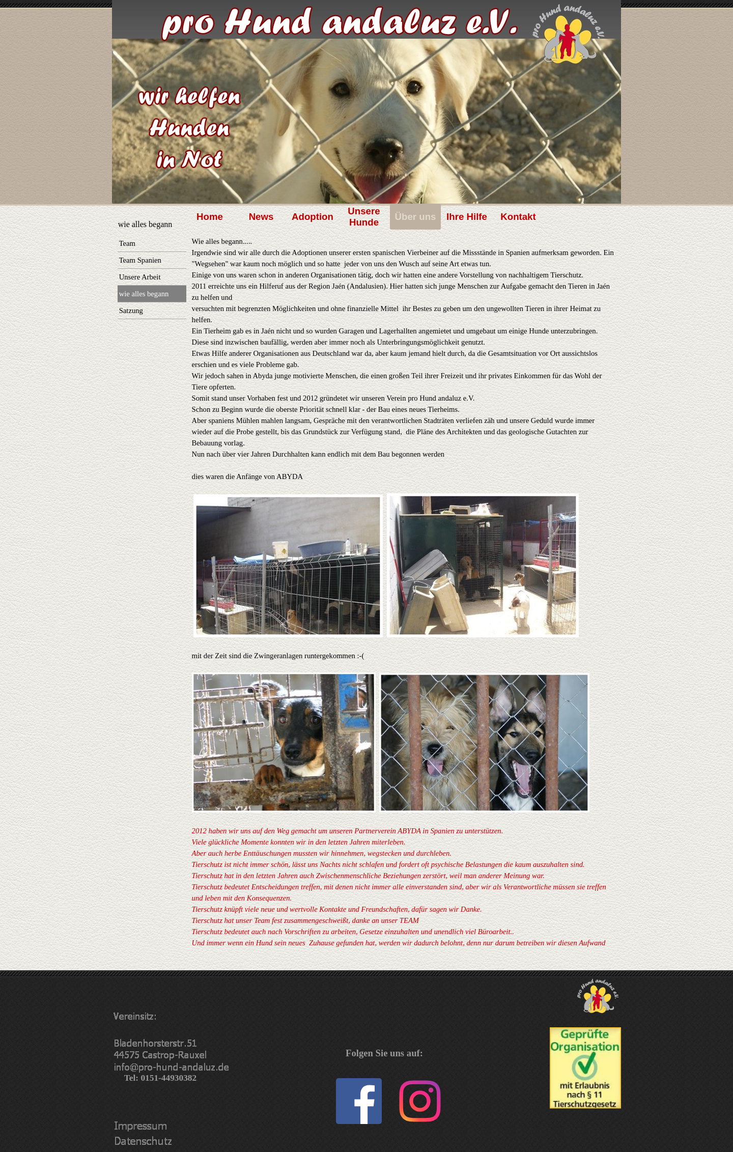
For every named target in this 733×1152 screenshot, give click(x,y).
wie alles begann (144, 294)
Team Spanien (140, 260)
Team (127, 243)
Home (209, 216)
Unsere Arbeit (140, 277)
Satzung (131, 310)
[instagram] (420, 1101)
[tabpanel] (403, 603)
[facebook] (359, 1101)
